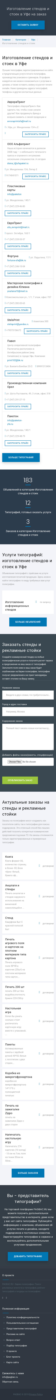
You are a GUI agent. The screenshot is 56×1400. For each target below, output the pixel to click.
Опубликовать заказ (20, 780)
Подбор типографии (16, 1345)
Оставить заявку (28, 24)
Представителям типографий (21, 1328)
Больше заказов (28, 1173)
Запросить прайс (35, 134)
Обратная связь (10, 1382)
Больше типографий (21, 457)
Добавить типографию (28, 1256)
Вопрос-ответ (13, 1340)
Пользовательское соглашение (22, 1323)
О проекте (11, 1351)
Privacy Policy (36, 1394)
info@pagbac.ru (10, 1377)
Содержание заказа (12, 721)
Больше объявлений (28, 621)
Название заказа (11, 688)
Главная (6, 40)
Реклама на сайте (15, 1334)
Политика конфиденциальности (22, 1317)
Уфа (33, 40)
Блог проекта (13, 1357)
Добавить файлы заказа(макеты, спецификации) (27, 755)
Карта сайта (12, 1362)
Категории (21, 40)
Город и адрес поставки (14, 704)
